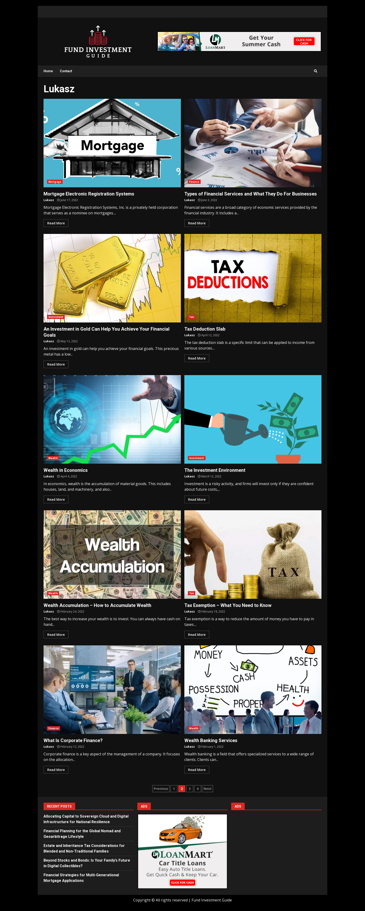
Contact (66, 71)
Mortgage (54, 181)
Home (48, 71)
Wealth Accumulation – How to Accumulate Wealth (112, 554)
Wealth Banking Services (253, 689)
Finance (194, 181)
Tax (191, 317)
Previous (161, 788)
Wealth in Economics (112, 419)
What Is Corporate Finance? (112, 689)
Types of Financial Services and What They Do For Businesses (253, 143)
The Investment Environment (253, 419)
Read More (56, 223)
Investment (55, 317)
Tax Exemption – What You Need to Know (253, 554)
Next (207, 788)
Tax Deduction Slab (253, 278)
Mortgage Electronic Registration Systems (112, 143)
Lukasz (49, 200)
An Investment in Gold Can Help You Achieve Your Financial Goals (112, 278)
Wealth (53, 458)
